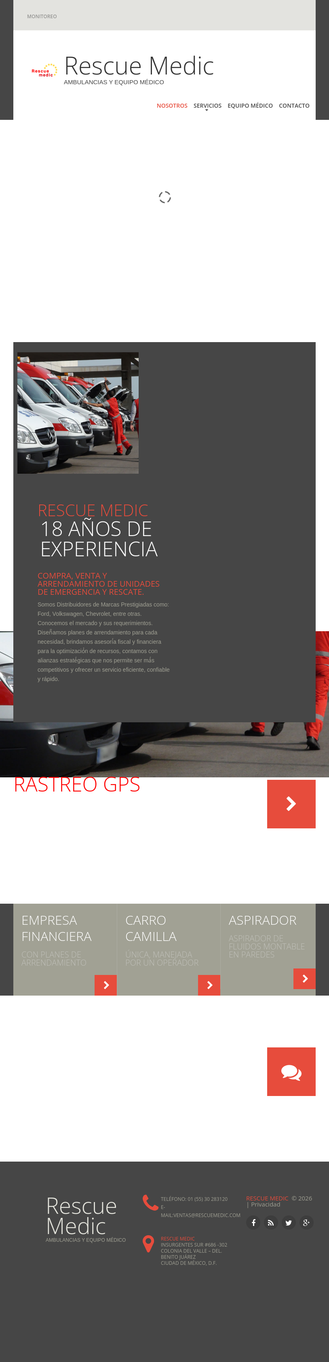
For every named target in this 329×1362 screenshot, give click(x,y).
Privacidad (265, 1204)
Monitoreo (42, 16)
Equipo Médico (250, 105)
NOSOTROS (172, 105)
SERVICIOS (207, 105)
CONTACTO (294, 105)
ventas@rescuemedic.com (206, 1215)
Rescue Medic (139, 65)
